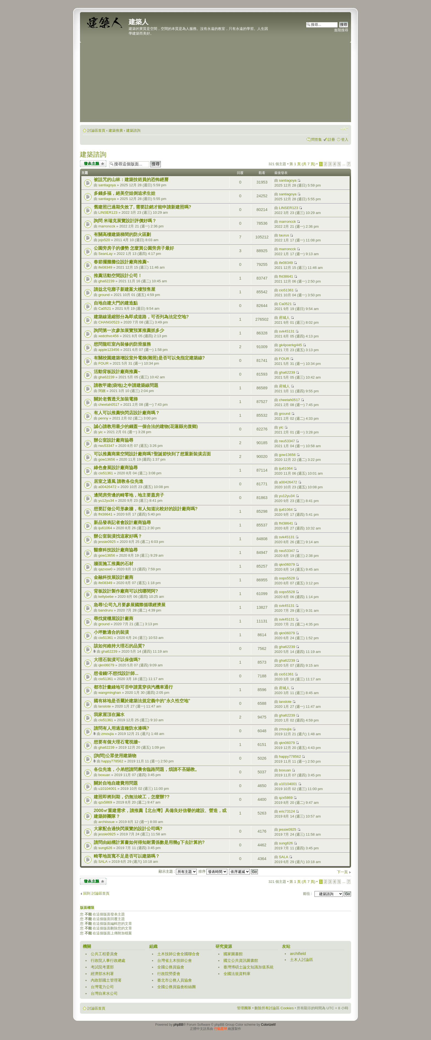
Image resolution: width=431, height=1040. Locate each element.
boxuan (104, 775)
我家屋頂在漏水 (109, 714)
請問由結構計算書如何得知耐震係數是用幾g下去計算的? (149, 842)
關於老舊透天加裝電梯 (116, 399)
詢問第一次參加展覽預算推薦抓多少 (129, 330)
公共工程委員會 (104, 954)
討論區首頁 (96, 130)
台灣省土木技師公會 (174, 960)
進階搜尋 (341, 30)
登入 (344, 139)
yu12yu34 (106, 500)
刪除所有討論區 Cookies (274, 1008)
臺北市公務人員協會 (174, 980)
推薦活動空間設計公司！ (118, 275)
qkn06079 (287, 564)
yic (100, 432)
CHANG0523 (109, 322)
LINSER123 (108, 212)
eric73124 (287, 811)
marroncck (106, 226)
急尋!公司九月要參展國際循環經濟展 (129, 604)
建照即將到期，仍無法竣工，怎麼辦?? (131, 796)
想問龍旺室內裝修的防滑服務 (122, 344)
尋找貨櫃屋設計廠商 (113, 618)
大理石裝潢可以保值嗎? (117, 659)
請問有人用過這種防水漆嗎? (121, 728)
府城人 (284, 317)
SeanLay (105, 254)
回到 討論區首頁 (96, 893)
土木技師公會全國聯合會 (178, 954)
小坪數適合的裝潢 (111, 632)
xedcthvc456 (108, 336)
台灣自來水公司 (104, 993)
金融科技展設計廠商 (113, 577)
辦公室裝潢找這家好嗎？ (118, 536)
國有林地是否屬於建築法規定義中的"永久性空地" (142, 700)
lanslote (104, 706)
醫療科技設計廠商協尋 (116, 550)
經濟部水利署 (102, 973)
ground (104, 295)
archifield (298, 953)
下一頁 (342, 872)
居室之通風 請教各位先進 (118, 481)
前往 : (307, 894)
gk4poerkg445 (290, 345)
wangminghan (109, 692)
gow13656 (106, 459)
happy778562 (112, 761)
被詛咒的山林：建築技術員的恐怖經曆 (131, 179)
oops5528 (287, 578)
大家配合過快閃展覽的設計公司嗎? (128, 828)
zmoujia (107, 734)
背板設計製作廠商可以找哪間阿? (126, 591)
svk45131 (286, 331)
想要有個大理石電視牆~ (117, 742)
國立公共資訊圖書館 (240, 960)
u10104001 (107, 789)
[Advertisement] (215, 83)
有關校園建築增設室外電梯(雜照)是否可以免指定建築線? (149, 358)
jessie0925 (107, 542)
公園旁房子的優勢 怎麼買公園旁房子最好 (134, 248)
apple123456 (108, 350)
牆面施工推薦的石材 (113, 563)
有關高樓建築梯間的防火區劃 (122, 234)
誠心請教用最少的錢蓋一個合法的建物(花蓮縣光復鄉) (146, 426)
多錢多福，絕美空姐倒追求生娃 (124, 193)
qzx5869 (105, 802)
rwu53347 (106, 446)
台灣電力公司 (102, 987)
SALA (103, 861)
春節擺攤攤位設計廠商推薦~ (121, 262)
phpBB (178, 1025)
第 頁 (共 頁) (302, 164)
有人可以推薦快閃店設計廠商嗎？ (127, 412)
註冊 (331, 139)
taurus (284, 235)
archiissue (106, 822)
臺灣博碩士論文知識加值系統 (248, 967)
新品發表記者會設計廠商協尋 (122, 522)
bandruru (105, 610)
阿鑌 (102, 391)
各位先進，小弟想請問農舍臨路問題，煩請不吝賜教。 (146, 769)
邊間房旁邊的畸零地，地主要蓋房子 (129, 495)
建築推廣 (116, 130)
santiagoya (107, 185)
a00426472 (107, 487)
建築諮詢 (133, 130)
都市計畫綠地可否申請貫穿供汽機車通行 (133, 687)
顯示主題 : (178, 871)
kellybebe (106, 596)
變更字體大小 (344, 128)
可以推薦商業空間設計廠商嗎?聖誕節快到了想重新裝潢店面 (152, 454)
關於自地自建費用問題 (116, 783)
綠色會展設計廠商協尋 (116, 467)
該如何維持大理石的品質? (119, 646)
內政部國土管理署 (106, 980)
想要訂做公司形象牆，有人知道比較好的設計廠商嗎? (146, 508)
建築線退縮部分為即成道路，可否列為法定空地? (141, 316)
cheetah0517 (108, 404)
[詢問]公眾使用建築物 (115, 755)
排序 (213, 871)
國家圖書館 (233, 954)
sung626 (105, 848)
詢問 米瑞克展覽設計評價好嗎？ (125, 220)
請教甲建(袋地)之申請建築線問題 (126, 385)
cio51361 (286, 290)
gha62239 (106, 281)
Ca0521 (104, 308)
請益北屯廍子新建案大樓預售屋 (124, 289)
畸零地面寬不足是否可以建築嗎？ (127, 856)
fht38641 (286, 276)
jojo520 (104, 240)
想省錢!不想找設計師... (116, 673)
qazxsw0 (105, 569)
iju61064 (286, 468)
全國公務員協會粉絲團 (176, 987)
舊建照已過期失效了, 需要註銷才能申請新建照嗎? (142, 207)
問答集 (316, 139)
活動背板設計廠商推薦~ (117, 371)
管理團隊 (244, 1008)
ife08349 (105, 267)
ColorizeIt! (268, 1025)
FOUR (103, 363)
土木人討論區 (301, 959)
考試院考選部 (102, 967)
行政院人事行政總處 (108, 960)
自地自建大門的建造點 (116, 303)
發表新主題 (93, 163)
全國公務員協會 (170, 967)
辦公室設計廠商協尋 (113, 440)
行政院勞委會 (168, 973)
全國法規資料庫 (236, 973)
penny (103, 418)
